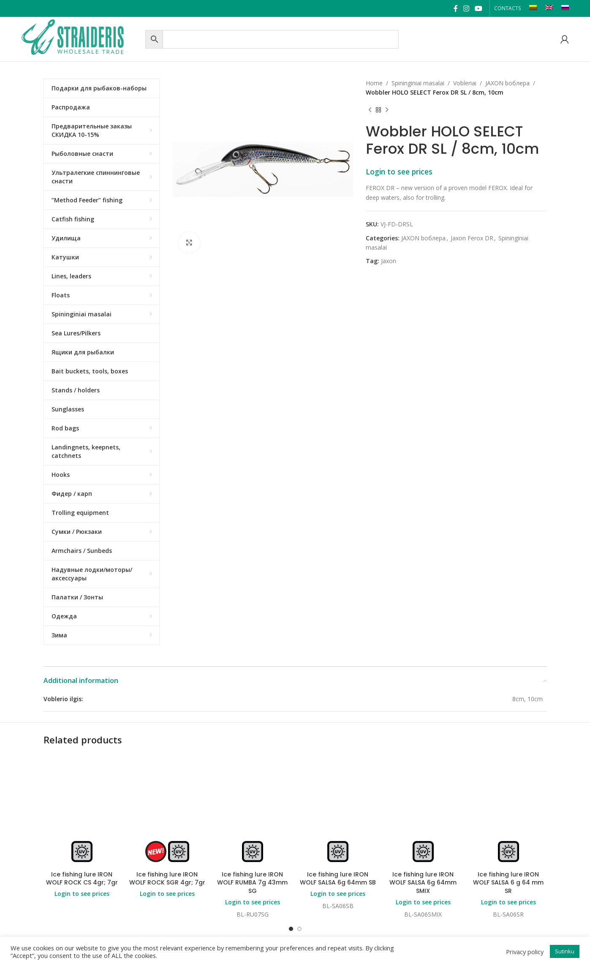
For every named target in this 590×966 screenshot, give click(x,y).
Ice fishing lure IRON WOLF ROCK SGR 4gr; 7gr (167, 878)
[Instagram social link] (466, 8)
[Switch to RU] (565, 8)
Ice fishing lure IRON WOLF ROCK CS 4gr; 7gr (82, 878)
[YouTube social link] (478, 8)
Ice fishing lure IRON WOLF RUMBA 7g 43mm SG (252, 882)
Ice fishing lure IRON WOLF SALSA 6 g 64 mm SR (508, 882)
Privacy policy (525, 951)
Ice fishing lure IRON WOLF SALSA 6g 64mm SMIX (423, 882)
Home (374, 83)
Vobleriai (464, 83)
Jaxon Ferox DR (472, 238)
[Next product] (387, 110)
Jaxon (388, 261)
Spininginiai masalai (418, 83)
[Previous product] (370, 110)
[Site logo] (81, 38)
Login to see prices (399, 171)
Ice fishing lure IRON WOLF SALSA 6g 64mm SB (338, 878)
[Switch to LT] (533, 8)
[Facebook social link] (455, 8)
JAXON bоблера (507, 83)
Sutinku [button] (564, 951)
